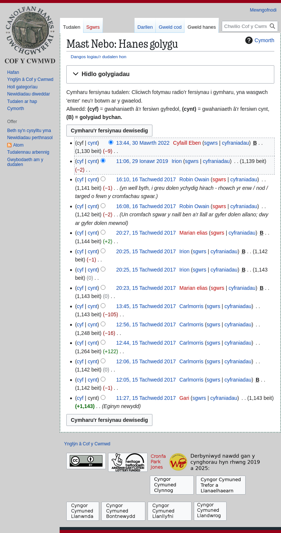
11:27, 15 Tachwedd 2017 (146, 398)
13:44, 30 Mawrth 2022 (143, 143)
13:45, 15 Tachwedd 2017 (146, 306)
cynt (92, 143)
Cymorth (258, 40)
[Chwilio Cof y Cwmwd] (250, 26)
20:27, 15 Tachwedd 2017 (146, 233)
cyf (80, 161)
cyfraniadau (235, 143)
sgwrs (211, 143)
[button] (170, 74)
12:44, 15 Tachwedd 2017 (146, 343)
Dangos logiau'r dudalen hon (98, 56)
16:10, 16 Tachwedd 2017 (146, 179)
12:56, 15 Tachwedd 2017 (146, 324)
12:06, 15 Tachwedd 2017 (146, 361)
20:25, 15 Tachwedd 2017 (146, 251)
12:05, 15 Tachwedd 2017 (146, 380)
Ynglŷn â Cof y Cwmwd (87, 443)
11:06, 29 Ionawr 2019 (142, 161)
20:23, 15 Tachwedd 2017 (146, 288)
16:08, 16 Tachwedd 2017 (146, 206)
